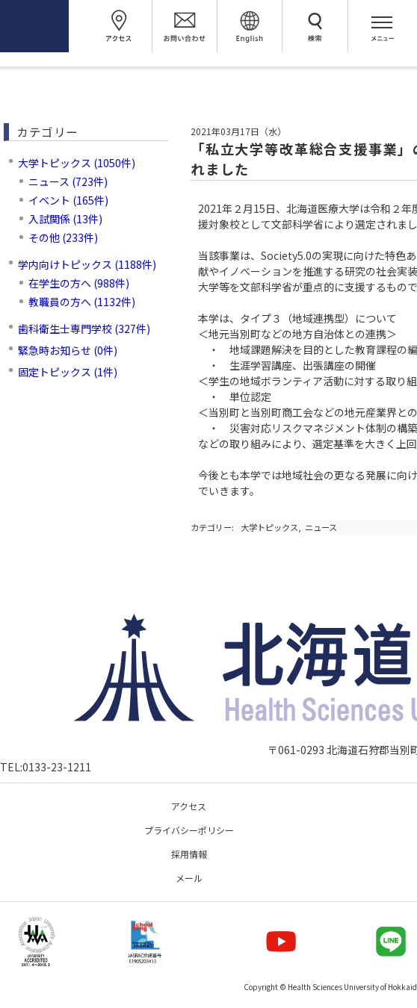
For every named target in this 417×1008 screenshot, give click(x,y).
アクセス (188, 806)
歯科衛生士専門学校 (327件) (84, 328)
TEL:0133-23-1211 (45, 766)
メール (189, 877)
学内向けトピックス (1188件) (87, 264)
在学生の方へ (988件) (78, 283)
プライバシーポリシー (189, 830)
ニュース (321, 527)
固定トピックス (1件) (67, 371)
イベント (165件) (68, 200)
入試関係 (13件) (65, 218)
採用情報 (189, 853)
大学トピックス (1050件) (76, 162)
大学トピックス (269, 527)
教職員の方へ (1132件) (81, 301)
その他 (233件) (63, 237)
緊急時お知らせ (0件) (67, 350)
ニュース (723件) (68, 181)
